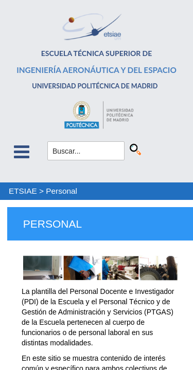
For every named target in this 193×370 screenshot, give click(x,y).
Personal (61, 191)
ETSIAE (23, 191)
